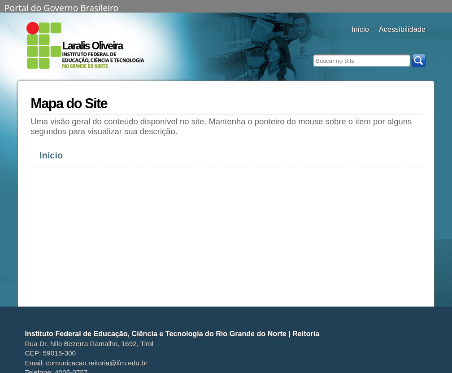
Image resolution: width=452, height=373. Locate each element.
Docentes (360, 41)
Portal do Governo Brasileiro (61, 7)
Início (51, 155)
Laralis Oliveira (92, 46)
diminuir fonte (418, 41)
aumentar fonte (395, 41)
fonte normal (407, 41)
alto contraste (384, 41)
